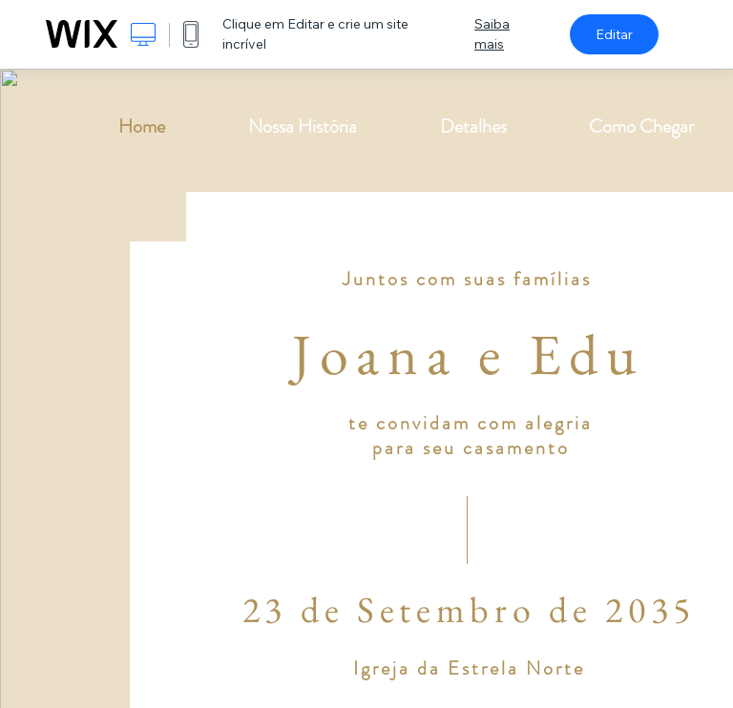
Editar (614, 34)
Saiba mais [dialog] (492, 33)
